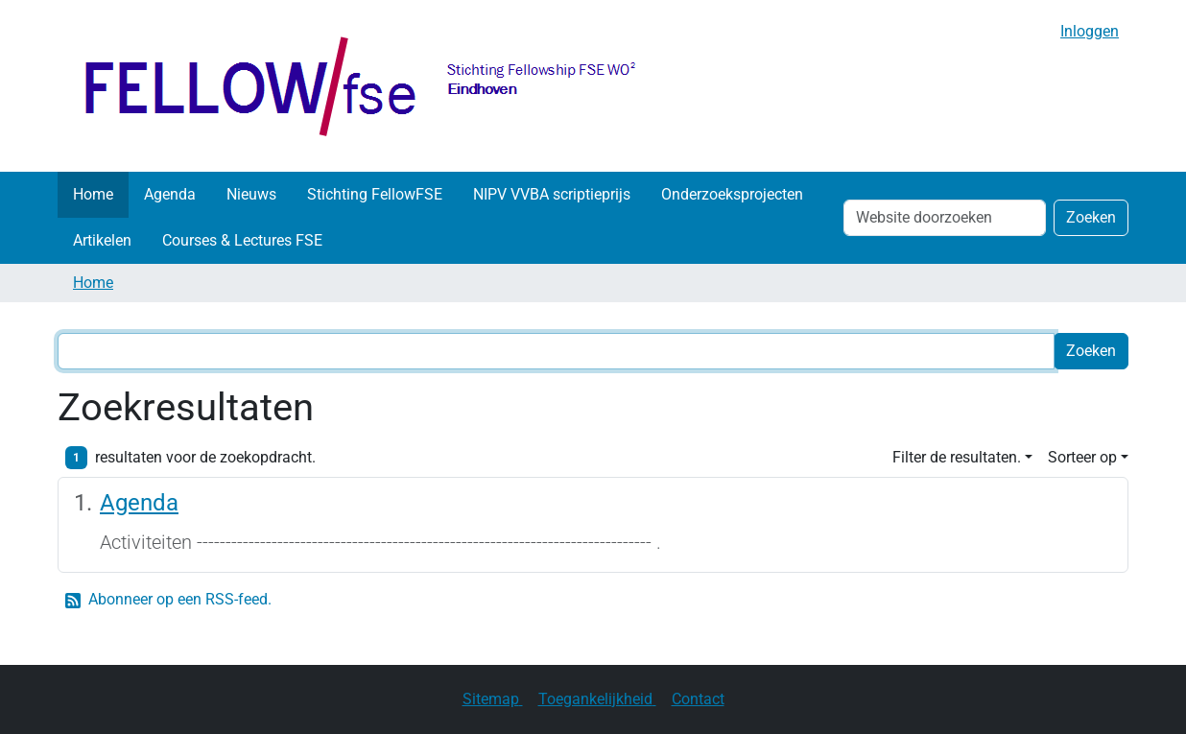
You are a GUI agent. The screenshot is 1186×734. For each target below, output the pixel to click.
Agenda (170, 194)
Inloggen (1089, 31)
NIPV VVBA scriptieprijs (551, 194)
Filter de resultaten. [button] (956, 457)
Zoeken (1091, 217)
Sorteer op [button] (1082, 457)
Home (93, 194)
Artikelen (102, 240)
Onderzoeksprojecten (732, 194)
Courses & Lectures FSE (242, 240)
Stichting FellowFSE (374, 194)
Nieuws (251, 194)
